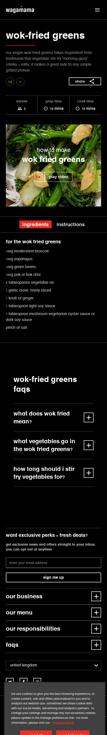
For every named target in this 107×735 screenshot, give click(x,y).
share (85, 81)
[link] (10, 682)
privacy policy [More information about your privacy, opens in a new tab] (63, 731)
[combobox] (53, 665)
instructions (71, 224)
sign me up (53, 577)
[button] (97, 10)
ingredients (35, 224)
